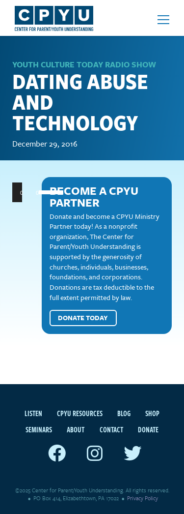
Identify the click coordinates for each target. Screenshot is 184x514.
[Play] (25, 192)
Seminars (39, 429)
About (75, 429)
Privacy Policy (142, 498)
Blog (124, 413)
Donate (148, 429)
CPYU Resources (80, 413)
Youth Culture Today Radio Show (84, 64)
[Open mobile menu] (163, 19)
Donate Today (83, 318)
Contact (111, 429)
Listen (33, 413)
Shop (152, 413)
